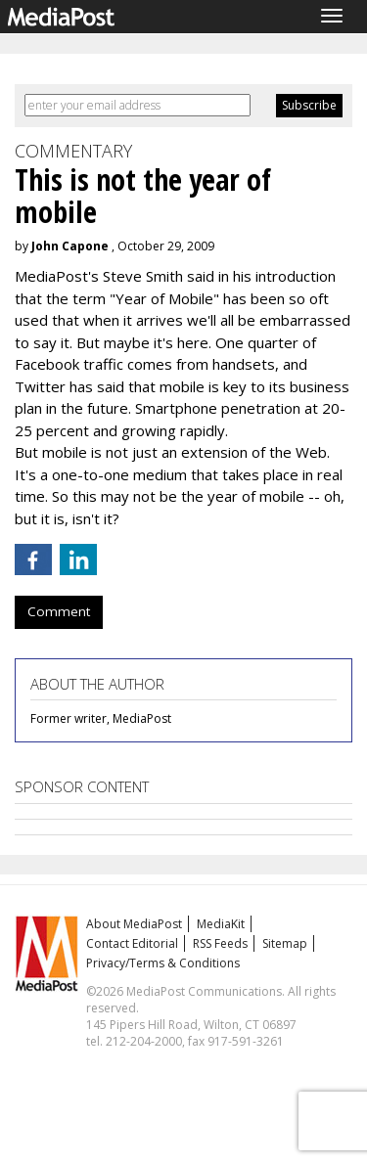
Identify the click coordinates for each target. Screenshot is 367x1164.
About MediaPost (134, 924)
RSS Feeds (220, 943)
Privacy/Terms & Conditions (163, 963)
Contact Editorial (132, 943)
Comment (58, 611)
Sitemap (284, 943)
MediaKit (221, 924)
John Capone (70, 246)
